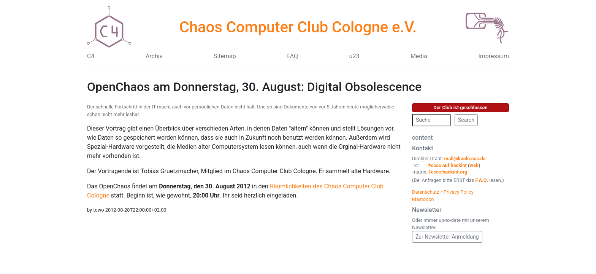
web (474, 165)
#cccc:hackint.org (447, 172)
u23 (354, 56)
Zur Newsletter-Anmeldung (447, 237)
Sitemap (225, 56)
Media (419, 56)
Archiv (154, 56)
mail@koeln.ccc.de (464, 158)
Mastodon (423, 199)
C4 (90, 56)
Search (466, 120)
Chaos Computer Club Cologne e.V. (298, 27)
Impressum (493, 56)
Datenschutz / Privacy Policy (443, 192)
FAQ (292, 56)
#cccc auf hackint (447, 165)
